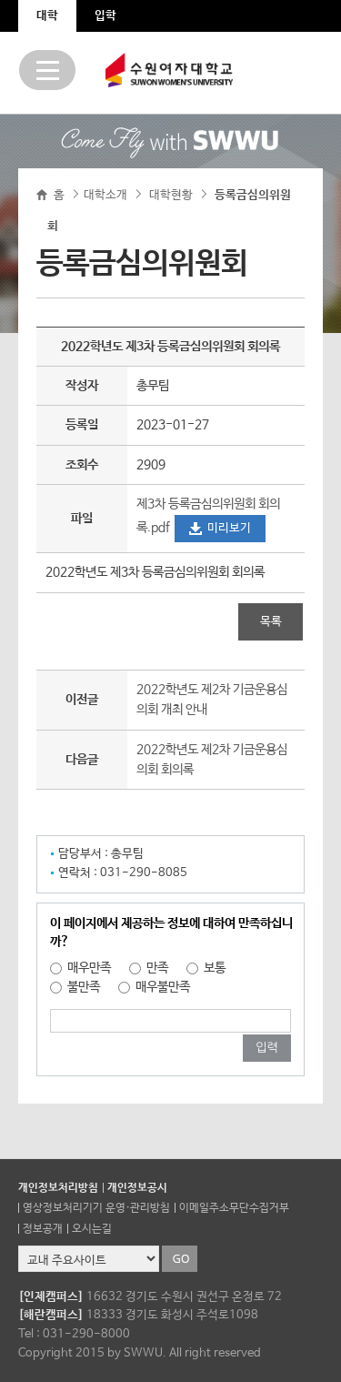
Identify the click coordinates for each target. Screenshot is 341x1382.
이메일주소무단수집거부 (234, 1208)
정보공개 (43, 1229)
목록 (271, 622)
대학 (47, 16)
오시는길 (92, 1229)
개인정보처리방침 (58, 1188)
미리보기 (229, 528)
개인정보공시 (137, 1188)
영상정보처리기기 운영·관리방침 (96, 1208)
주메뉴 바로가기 (0, 0)
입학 (105, 16)
